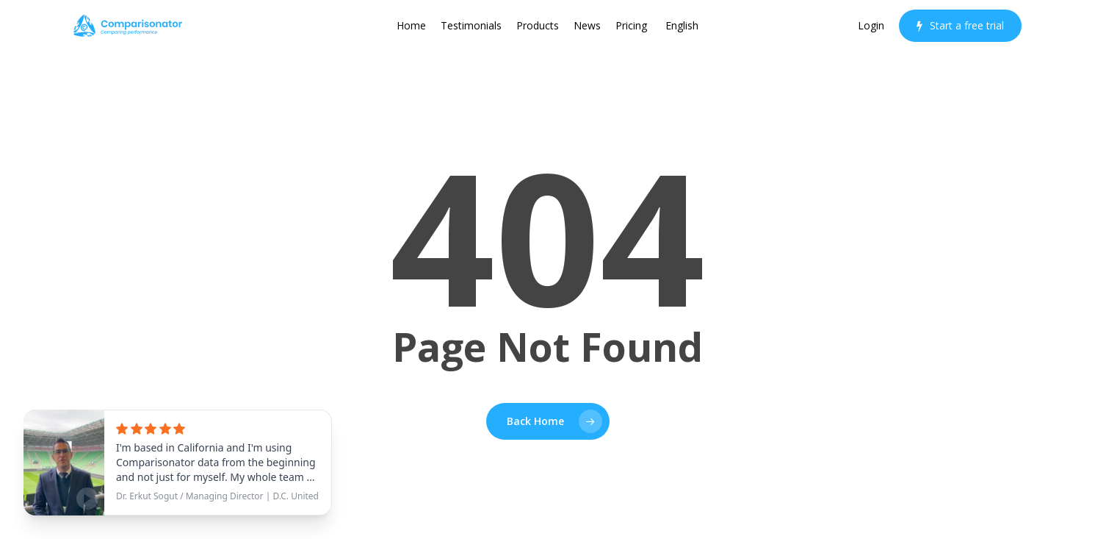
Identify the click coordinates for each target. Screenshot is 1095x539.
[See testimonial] (178, 462)
